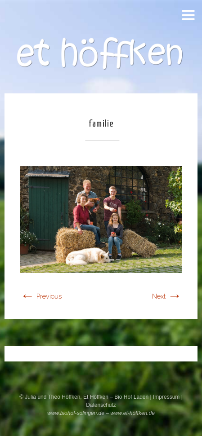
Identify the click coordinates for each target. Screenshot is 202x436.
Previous (41, 296)
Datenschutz (101, 405)
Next (167, 296)
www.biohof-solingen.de (75, 413)
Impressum (167, 397)
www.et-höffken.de (132, 413)
